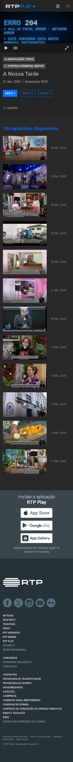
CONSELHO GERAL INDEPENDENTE (21, 700)
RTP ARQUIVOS (11, 632)
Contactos (10, 666)
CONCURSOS (10, 658)
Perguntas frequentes (17, 662)
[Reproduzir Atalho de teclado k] (6, 48)
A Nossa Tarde (21, 74)
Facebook (7, 603)
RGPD (6, 717)
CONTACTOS (10, 674)
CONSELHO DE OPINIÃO (16, 704)
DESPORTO (9, 620)
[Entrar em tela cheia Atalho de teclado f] (66, 48)
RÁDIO (6, 628)
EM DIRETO (9, 645)
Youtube (40, 603)
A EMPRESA (9, 696)
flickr (51, 603)
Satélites (9, 691)
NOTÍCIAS (8, 615)
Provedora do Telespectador (22, 679)
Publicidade (22, 739)
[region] (36, 32)
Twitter (18, 603)
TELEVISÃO (9, 624)
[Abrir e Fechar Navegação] (68, 6)
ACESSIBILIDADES (13, 687)
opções (10, 108)
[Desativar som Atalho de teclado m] (15, 48)
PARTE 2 (28, 93)
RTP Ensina (9, 637)
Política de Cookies (40, 737)
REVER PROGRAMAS (14, 649)
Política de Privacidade (15, 737)
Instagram (29, 603)
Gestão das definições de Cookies (24, 721)
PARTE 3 (45, 93)
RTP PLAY (8, 641)
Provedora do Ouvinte (17, 683)
